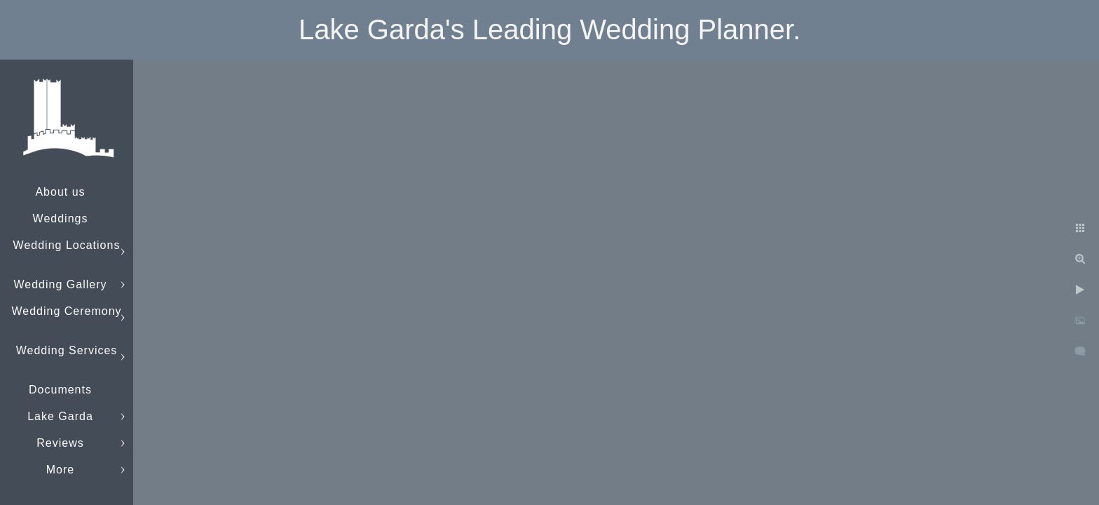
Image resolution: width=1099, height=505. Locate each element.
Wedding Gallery (60, 284)
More (60, 470)
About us (60, 192)
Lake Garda (60, 416)
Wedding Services (67, 350)
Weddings (60, 218)
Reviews (59, 443)
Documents (60, 390)
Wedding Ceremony (66, 311)
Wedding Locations (67, 245)
